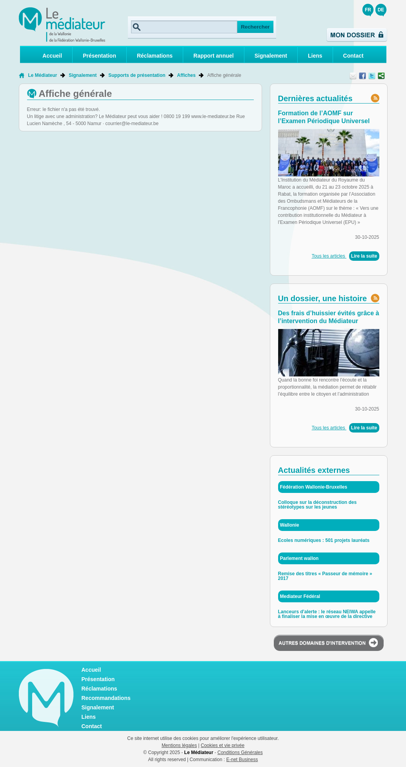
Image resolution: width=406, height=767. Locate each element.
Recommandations (106, 698)
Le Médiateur (42, 75)
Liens (315, 56)
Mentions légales (179, 745)
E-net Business (242, 759)
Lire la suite (364, 256)
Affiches (186, 75)
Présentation (99, 56)
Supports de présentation (136, 75)
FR (368, 10)
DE (381, 10)
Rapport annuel (213, 56)
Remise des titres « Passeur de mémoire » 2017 (325, 576)
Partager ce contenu (381, 75)
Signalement (271, 56)
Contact (353, 56)
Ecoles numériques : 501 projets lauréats (324, 540)
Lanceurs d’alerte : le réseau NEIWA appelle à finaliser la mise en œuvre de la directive (327, 614)
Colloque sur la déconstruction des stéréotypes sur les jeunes (317, 505)
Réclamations (155, 56)
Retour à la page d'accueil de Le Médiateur (21, 75)
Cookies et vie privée (222, 745)
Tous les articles (328, 256)
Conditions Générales (239, 752)
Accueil (52, 56)
